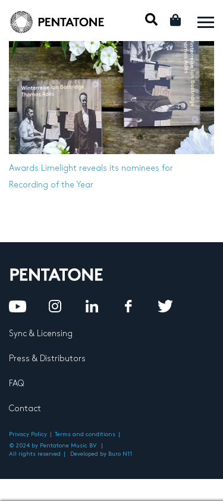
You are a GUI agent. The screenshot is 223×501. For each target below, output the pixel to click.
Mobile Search (151, 19)
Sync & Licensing (41, 333)
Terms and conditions (85, 434)
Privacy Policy (28, 434)
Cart (176, 20)
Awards (24, 168)
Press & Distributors (47, 358)
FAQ (16, 383)
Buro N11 (120, 454)
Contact (25, 408)
